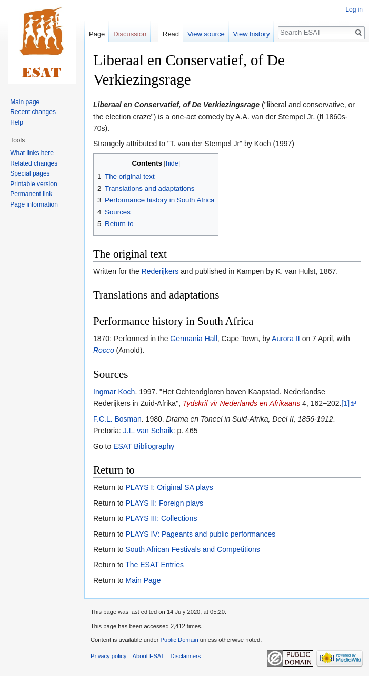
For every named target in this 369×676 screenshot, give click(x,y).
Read (171, 34)
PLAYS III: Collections (161, 518)
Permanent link (31, 194)
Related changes (33, 163)
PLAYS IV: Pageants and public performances (200, 534)
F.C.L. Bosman (117, 419)
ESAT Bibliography (143, 446)
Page (97, 34)
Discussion (129, 34)
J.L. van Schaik (148, 430)
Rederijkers (160, 271)
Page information (34, 204)
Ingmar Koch (114, 391)
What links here (32, 153)
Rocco (103, 350)
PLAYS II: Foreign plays (164, 503)
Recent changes (33, 112)
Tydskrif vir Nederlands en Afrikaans (241, 403)
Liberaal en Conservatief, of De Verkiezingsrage (176, 104)
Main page (24, 102)
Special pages (29, 173)
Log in (354, 9)
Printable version (33, 184)
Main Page (143, 580)
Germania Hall (193, 338)
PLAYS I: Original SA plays (169, 487)
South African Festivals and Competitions (192, 549)
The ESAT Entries (154, 564)
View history (251, 34)
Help (16, 122)
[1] (345, 403)
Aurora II (286, 338)
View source (206, 34)
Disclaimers (186, 656)
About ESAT (149, 656)
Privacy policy (108, 656)
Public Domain (179, 640)
